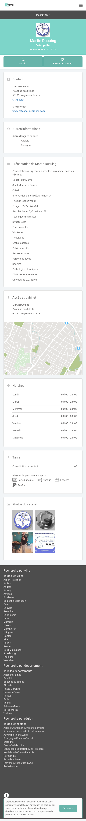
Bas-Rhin (8, 678)
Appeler (18, 99)
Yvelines (7, 713)
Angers (7, 586)
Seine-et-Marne (11, 706)
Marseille (8, 621)
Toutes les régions (14, 724)
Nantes (7, 635)
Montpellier (9, 628)
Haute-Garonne (11, 688)
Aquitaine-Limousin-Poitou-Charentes (23, 731)
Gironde (7, 685)
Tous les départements (17, 671)
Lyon (6, 618)
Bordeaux (8, 597)
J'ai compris (68, 808)
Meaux (7, 625)
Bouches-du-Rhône (13, 681)
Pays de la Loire (11, 759)
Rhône (6, 702)
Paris (6, 699)
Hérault (7, 695)
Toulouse (8, 657)
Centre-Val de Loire (13, 745)
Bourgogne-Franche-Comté (18, 738)
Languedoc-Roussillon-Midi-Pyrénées (23, 748)
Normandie (9, 755)
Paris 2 (7, 642)
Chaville (7, 607)
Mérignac (8, 632)
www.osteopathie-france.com (28, 111)
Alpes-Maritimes (12, 674)
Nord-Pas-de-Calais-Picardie (18, 752)
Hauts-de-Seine (11, 692)
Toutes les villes (13, 576)
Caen (6, 604)
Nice (5, 639)
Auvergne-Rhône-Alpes (15, 734)
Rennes (7, 646)
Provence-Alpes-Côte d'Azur (18, 762)
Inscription (43, 14)
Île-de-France (10, 766)
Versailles (8, 660)
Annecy (7, 590)
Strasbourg (9, 653)
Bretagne (8, 741)
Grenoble (8, 611)
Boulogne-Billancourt (14, 600)
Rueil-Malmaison (12, 649)
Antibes (7, 593)
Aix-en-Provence (12, 579)
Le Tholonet (9, 614)
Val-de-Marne (10, 709)
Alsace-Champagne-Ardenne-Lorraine (23, 727)
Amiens (7, 583)
